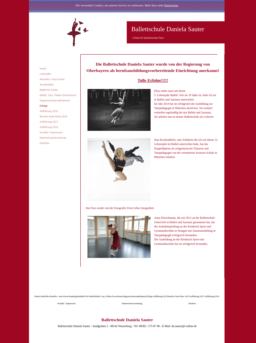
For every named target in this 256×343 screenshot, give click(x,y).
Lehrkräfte (45, 73)
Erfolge (43, 105)
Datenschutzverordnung (53, 137)
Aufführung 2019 (49, 127)
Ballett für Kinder (49, 89)
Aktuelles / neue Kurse (52, 79)
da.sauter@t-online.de (184, 326)
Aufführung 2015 (49, 111)
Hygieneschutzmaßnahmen (55, 100)
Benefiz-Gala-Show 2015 (53, 116)
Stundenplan (47, 84)
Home (43, 68)
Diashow (44, 143)
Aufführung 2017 (49, 121)
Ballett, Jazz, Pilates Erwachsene (58, 95)
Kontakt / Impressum (51, 132)
